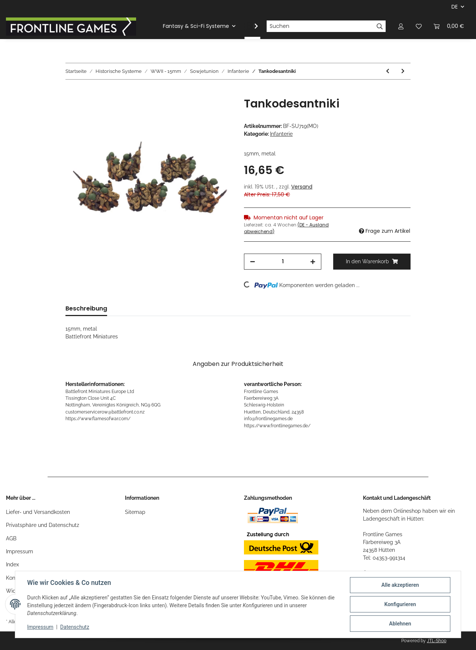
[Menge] (282, 261)
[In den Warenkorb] (71, 93)
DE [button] (454, 6)
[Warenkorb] (449, 26)
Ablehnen (400, 624)
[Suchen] (320, 26)
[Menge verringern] (252, 261)
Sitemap (135, 512)
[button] (401, 26)
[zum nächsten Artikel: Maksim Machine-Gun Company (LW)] (403, 71)
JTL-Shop (436, 640)
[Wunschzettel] (419, 26)
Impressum (19, 551)
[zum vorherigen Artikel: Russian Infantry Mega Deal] (387, 71)
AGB (11, 538)
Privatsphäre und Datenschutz (42, 525)
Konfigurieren (400, 604)
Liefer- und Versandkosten (38, 512)
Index (12, 564)
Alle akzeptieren (400, 585)
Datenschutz (74, 627)
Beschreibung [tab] (86, 308)
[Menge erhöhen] (313, 261)
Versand (301, 186)
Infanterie (281, 134)
